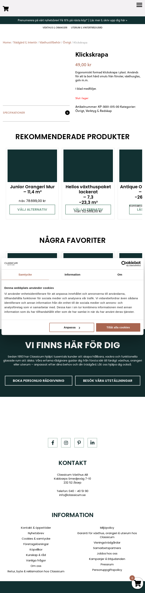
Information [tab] (72, 274)
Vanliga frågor (36, 560)
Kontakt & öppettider (36, 528)
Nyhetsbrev (36, 533)
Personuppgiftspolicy (107, 570)
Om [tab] (119, 274)
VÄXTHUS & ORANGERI (55, 27)
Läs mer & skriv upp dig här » (108, 20)
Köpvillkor (36, 549)
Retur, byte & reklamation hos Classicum (36, 571)
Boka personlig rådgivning (38, 380)
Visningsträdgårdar (107, 542)
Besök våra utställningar (107, 380)
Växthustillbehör (49, 42)
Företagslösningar (36, 544)
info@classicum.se (72, 495)
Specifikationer (14, 113)
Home (7, 42)
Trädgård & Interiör (25, 42)
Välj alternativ (32, 209)
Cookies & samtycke (36, 539)
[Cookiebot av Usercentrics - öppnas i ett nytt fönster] (124, 264)
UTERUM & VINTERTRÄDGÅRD (87, 27)
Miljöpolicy (107, 528)
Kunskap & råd (36, 555)
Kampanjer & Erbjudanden (107, 559)
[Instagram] (66, 442)
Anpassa (72, 327)
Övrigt (67, 42)
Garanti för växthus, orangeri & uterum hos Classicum (107, 535)
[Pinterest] (79, 442)
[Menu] (139, 5)
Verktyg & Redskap (99, 111)
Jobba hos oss (107, 553)
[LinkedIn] (92, 442)
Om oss (36, 566)
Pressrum (107, 564)
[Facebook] (52, 442)
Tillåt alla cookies (118, 327)
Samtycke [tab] (25, 274)
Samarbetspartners (107, 548)
